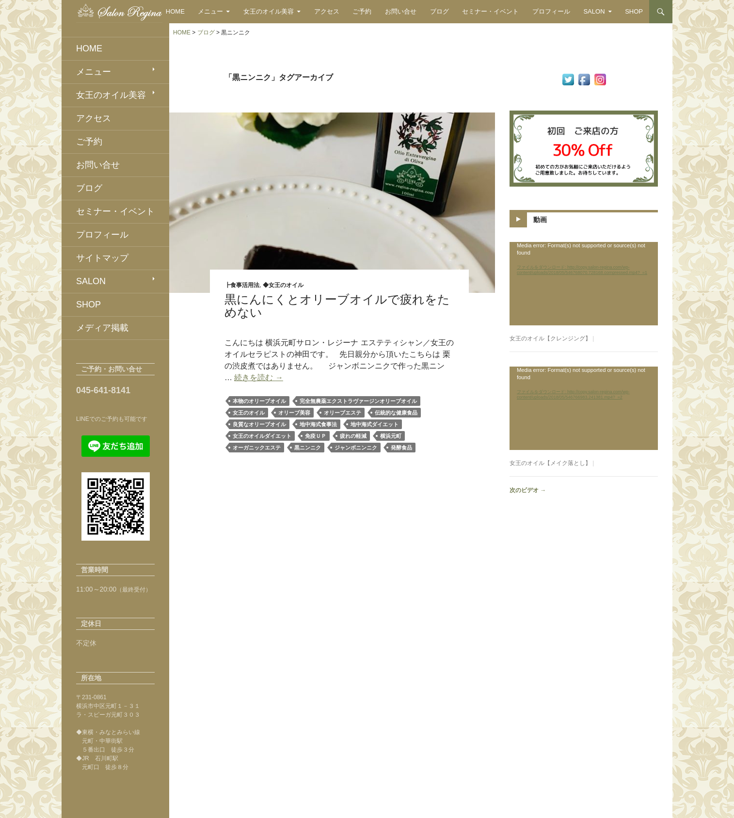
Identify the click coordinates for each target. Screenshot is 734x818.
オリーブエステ (342, 413)
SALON (594, 11)
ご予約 (361, 11)
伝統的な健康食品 (396, 413)
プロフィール (551, 11)
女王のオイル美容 (268, 11)
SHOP (634, 11)
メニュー (210, 11)
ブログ (439, 11)
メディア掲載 (102, 328)
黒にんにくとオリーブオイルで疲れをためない (337, 305)
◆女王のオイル (283, 285)
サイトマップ (102, 258)
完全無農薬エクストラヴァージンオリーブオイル (358, 401)
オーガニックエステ (257, 447)
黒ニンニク (307, 447)
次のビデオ (528, 490)
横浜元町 (390, 436)
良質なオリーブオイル (259, 424)
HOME (175, 11)
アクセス (326, 11)
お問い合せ (400, 11)
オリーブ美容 (294, 413)
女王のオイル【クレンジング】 (550, 338)
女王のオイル (249, 413)
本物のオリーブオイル (259, 401)
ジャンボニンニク (356, 447)
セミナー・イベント (490, 11)
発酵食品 (401, 447)
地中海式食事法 (318, 424)
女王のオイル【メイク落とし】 (550, 463)
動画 (540, 220)
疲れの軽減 (353, 436)
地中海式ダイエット (375, 424)
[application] (584, 283)
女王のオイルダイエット (262, 436)
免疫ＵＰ (315, 436)
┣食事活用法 (241, 285)
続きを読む (258, 377)
